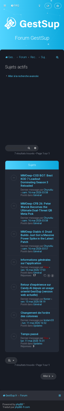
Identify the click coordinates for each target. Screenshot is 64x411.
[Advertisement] (32, 111)
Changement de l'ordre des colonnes (35, 314)
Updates (37, 325)
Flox (46, 267)
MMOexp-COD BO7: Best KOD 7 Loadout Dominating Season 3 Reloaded (37, 180)
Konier (47, 299)
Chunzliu (48, 189)
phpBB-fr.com (22, 407)
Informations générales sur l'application (36, 261)
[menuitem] (15, 5)
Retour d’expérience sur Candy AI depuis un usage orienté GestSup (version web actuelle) (37, 290)
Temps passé (29, 334)
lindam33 (49, 320)
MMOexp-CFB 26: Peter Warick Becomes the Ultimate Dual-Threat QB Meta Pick (36, 208)
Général (37, 195)
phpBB (19, 404)
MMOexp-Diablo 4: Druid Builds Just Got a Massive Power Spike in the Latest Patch (37, 236)
